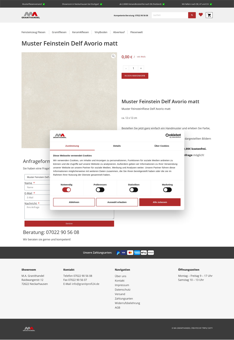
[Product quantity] (133, 69)
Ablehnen (74, 202)
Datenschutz (122, 290)
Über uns (120, 276)
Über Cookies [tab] (162, 146)
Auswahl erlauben (116, 202)
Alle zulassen (160, 202)
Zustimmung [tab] (72, 146)
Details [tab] (117, 146)
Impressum (122, 285)
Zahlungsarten (124, 299)
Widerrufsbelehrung (127, 303)
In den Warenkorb (135, 76)
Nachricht (30, 203)
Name (28, 183)
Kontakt (119, 281)
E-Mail (28, 193)
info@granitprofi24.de (85, 284)
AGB (117, 308)
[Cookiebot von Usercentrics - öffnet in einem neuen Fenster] (168, 136)
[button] (34, 4)
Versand (120, 294)
